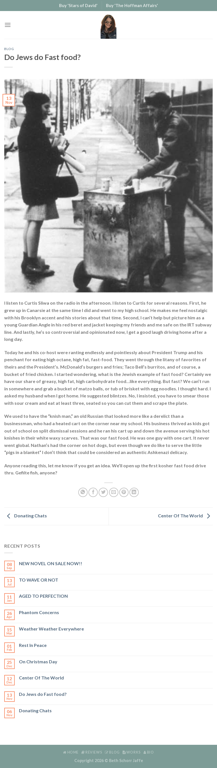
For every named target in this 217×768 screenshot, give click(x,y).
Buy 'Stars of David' (78, 5)
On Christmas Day (38, 661)
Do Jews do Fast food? (43, 694)
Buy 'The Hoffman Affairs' (132, 5)
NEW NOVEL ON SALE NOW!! (50, 563)
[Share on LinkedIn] (134, 492)
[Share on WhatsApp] (83, 492)
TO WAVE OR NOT (38, 579)
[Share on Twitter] (103, 492)
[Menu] (7, 25)
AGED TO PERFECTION (43, 596)
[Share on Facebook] (93, 492)
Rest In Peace (33, 645)
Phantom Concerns (39, 612)
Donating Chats (25, 515)
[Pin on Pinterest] (124, 492)
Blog (9, 49)
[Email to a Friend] (113, 492)
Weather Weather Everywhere (51, 628)
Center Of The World (185, 515)
